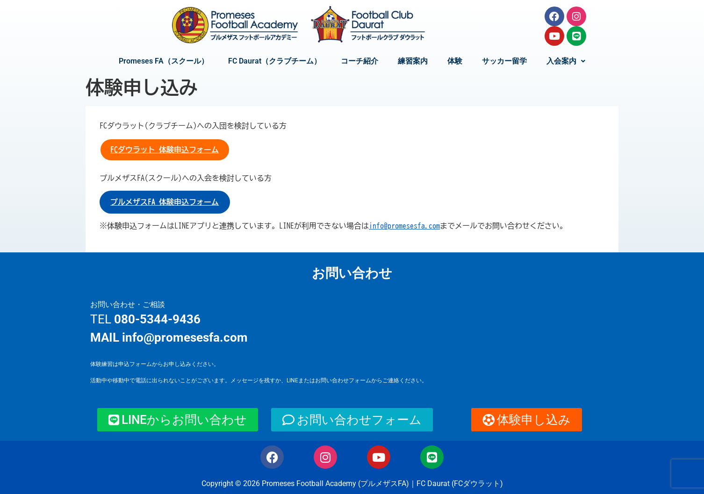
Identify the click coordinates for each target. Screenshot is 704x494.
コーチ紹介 (359, 61)
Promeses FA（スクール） (163, 61)
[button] (565, 61)
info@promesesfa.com (404, 225)
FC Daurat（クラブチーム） (274, 61)
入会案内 (565, 61)
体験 (454, 61)
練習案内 (413, 61)
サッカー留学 (504, 61)
